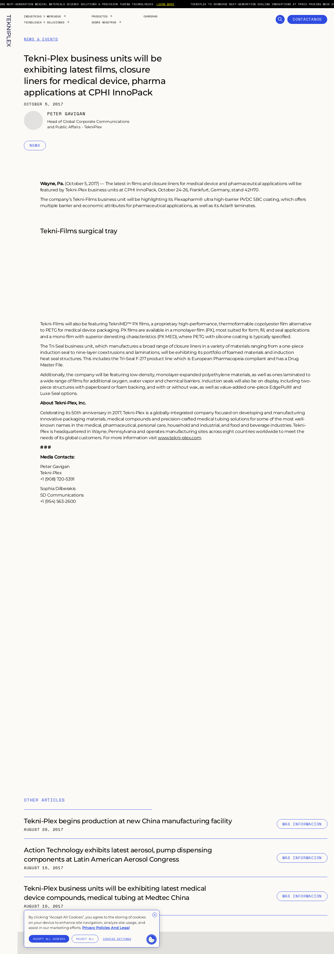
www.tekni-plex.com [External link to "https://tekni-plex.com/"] (179, 437)
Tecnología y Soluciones (47, 22)
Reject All (85, 939)
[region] (92, 928)
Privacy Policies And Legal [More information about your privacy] (106, 927)
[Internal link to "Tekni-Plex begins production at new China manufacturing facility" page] (175, 824)
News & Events (41, 39)
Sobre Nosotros (107, 22)
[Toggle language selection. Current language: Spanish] (8, 940)
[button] (151, 939)
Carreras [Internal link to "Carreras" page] (151, 16)
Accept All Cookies (49, 939)
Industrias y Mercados (45, 16)
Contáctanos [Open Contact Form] (307, 19)
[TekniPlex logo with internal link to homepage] (9, 31)
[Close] (154, 915)
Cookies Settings (117, 939)
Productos (102, 16)
